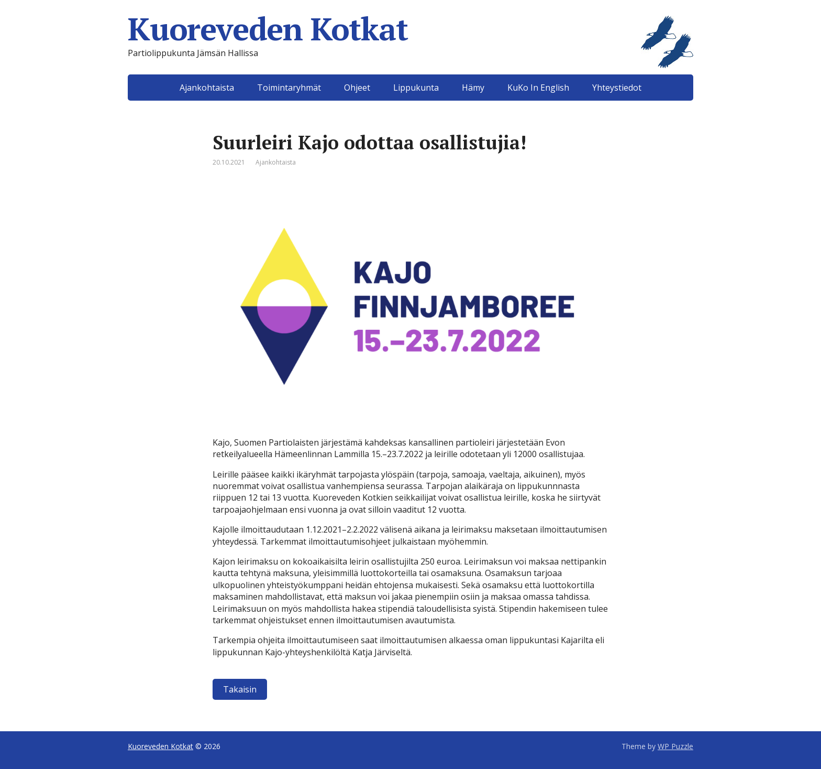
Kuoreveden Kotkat (410, 29)
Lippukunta (416, 87)
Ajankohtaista (207, 87)
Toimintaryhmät (289, 87)
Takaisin (240, 689)
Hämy (473, 87)
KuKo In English (538, 87)
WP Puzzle (675, 746)
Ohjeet (357, 87)
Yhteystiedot (616, 87)
